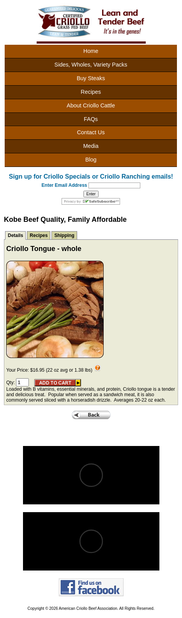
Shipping (64, 235)
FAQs (91, 119)
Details (15, 235)
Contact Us (90, 132)
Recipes (91, 92)
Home (90, 51)
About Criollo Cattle (91, 105)
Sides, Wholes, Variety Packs (91, 64)
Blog (91, 159)
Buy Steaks (91, 78)
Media (90, 146)
